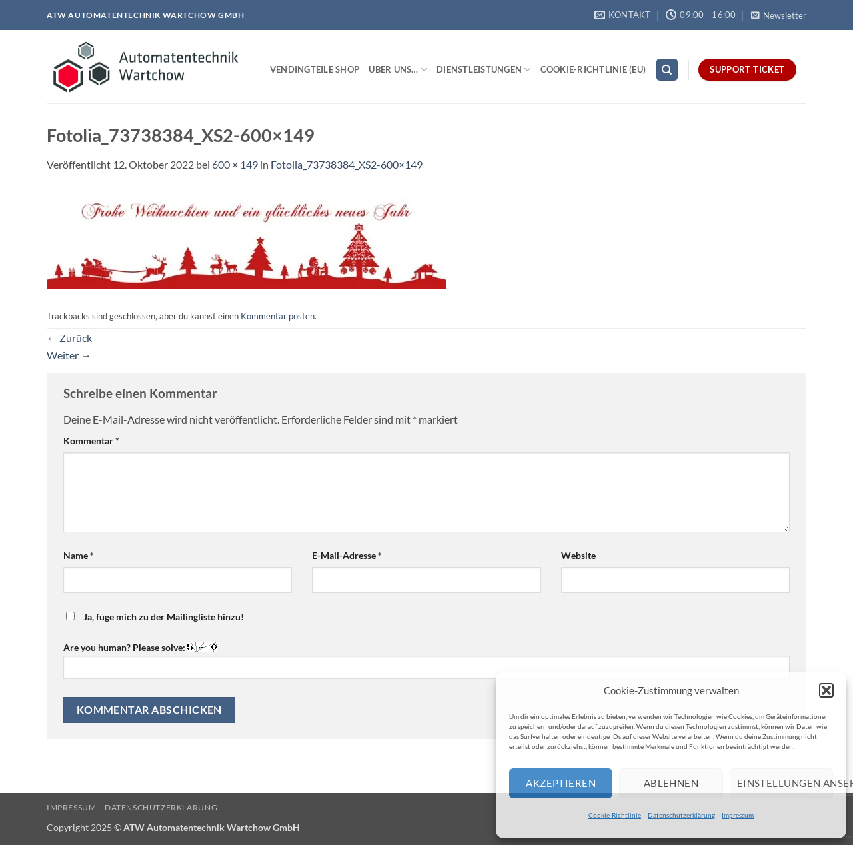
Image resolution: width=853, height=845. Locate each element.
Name (78, 555)
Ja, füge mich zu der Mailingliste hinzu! (155, 616)
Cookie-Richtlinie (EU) (593, 69)
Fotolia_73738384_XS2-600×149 (347, 164)
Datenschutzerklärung (681, 815)
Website (578, 555)
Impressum (738, 815)
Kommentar (91, 440)
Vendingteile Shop (314, 69)
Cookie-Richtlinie (614, 815)
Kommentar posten (278, 316)
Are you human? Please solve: (426, 660)
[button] (826, 690)
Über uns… (398, 69)
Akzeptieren (561, 783)
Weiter (69, 355)
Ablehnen (671, 783)
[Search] (667, 70)
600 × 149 (235, 164)
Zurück (69, 337)
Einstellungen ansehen (785, 783)
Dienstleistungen (483, 69)
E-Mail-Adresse (347, 555)
